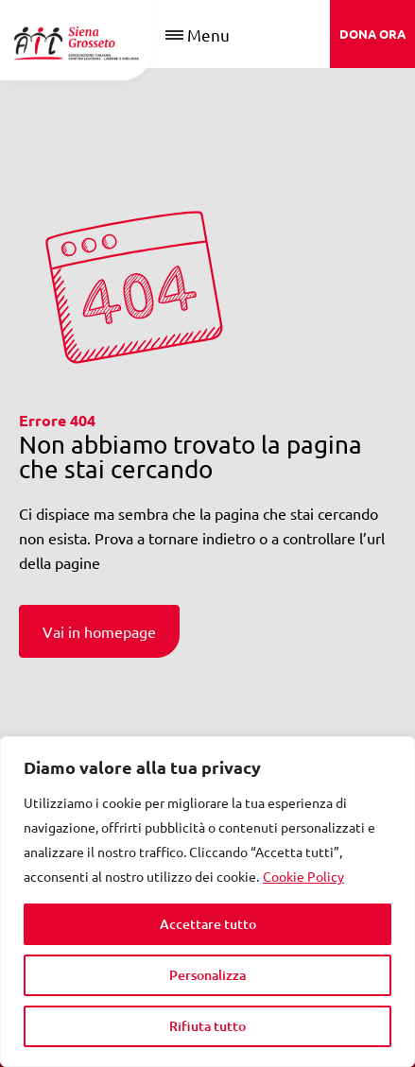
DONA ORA (372, 34)
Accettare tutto (208, 924)
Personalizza (207, 975)
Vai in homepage (99, 631)
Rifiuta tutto (207, 1026)
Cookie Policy (303, 876)
